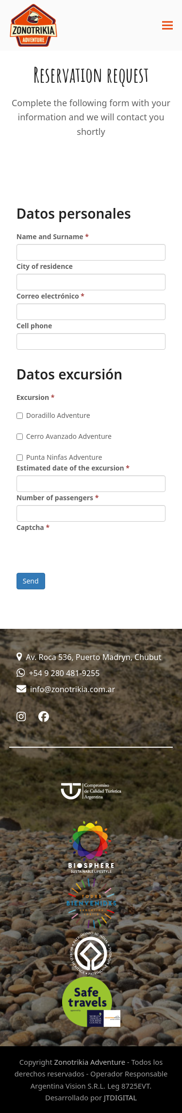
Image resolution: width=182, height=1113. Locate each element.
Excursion (36, 397)
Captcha (33, 527)
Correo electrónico (50, 296)
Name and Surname (53, 236)
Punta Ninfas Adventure (59, 457)
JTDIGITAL (120, 1097)
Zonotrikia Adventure (89, 1062)
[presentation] (90, 554)
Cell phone (34, 325)
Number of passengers (58, 497)
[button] (167, 25)
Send (31, 580)
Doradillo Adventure (53, 415)
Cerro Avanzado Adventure (64, 436)
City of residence (45, 266)
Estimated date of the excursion (73, 467)
